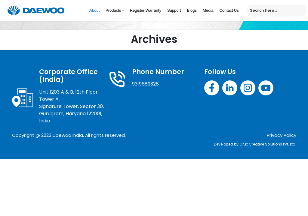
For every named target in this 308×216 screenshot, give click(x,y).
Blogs (192, 10)
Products (113, 10)
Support (174, 10)
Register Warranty (145, 10)
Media (208, 10)
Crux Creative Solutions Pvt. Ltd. (267, 144)
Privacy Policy (281, 135)
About (94, 10)
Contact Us (229, 10)
